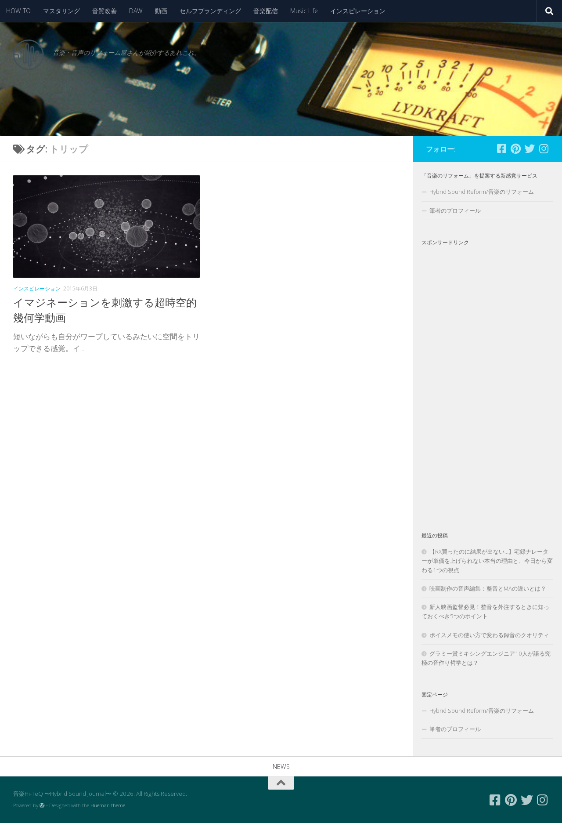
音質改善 (104, 11)
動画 (161, 11)
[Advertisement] (487, 381)
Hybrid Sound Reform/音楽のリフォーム (481, 192)
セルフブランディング (210, 11)
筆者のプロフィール (455, 210)
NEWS (281, 766)
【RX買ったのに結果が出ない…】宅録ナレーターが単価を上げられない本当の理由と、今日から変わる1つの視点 (487, 560)
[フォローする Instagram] (543, 148)
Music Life (304, 11)
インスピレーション (357, 11)
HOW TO (18, 11)
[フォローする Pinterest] (515, 148)
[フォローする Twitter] (529, 148)
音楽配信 (265, 11)
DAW (136, 11)
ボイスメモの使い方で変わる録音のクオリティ (489, 635)
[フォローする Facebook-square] (501, 148)
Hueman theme (107, 805)
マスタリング (61, 11)
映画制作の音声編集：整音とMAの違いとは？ (487, 588)
